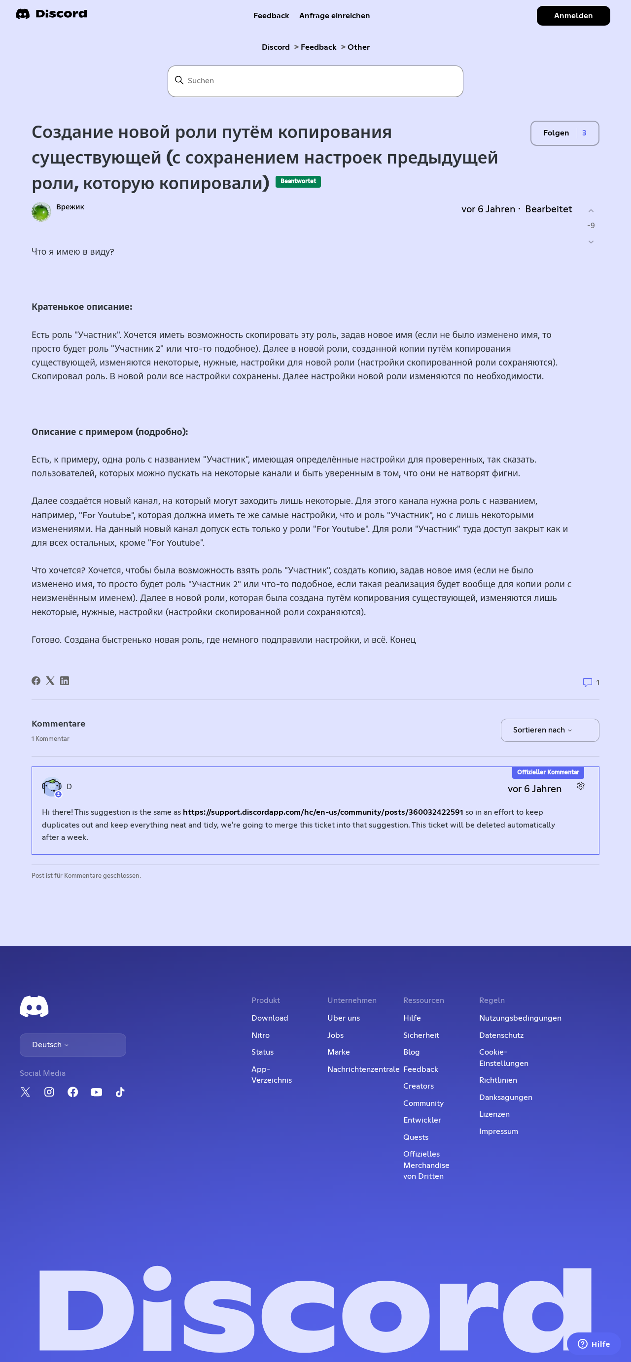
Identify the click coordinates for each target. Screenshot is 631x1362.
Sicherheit (421, 1035)
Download (269, 1018)
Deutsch (51, 1045)
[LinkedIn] (64, 680)
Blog (411, 1052)
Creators (418, 1086)
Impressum (498, 1131)
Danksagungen (505, 1097)
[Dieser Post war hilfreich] (590, 210)
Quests (415, 1137)
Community (423, 1103)
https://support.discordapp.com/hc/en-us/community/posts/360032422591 (323, 812)
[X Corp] (50, 680)
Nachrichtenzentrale (363, 1069)
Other (359, 47)
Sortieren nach (543, 730)
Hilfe (412, 1018)
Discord (276, 47)
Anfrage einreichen (334, 16)
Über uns (343, 1018)
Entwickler (422, 1120)
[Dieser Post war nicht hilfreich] (590, 242)
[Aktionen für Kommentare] (580, 785)
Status (262, 1052)
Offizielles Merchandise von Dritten (426, 1165)
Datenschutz (501, 1035)
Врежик (70, 207)
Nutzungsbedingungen (520, 1018)
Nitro (260, 1035)
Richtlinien (498, 1080)
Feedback (271, 16)
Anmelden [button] (573, 16)
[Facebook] (36, 680)
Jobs (335, 1035)
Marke (338, 1052)
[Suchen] (315, 81)
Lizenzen (494, 1114)
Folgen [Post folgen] (556, 133)
